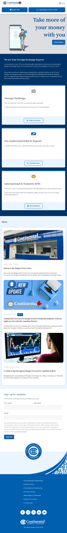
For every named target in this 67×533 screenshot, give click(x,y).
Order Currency (33, 120)
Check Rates (58, 42)
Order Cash (15, 10)
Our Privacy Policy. (20, 431)
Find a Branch (33, 206)
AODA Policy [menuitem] (29, 484)
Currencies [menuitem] (28, 503)
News (20, 314)
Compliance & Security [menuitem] (33, 488)
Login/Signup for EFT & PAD (46, 10)
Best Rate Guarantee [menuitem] (32, 495)
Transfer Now (33, 163)
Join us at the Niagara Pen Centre (18, 268)
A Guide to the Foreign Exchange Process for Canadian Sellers (30, 371)
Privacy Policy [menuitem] (29, 492)
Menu (62, 3)
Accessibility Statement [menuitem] (33, 481)
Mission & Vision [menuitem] (30, 499)
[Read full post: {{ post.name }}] (33, 348)
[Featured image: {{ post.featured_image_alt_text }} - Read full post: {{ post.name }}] (33, 245)
